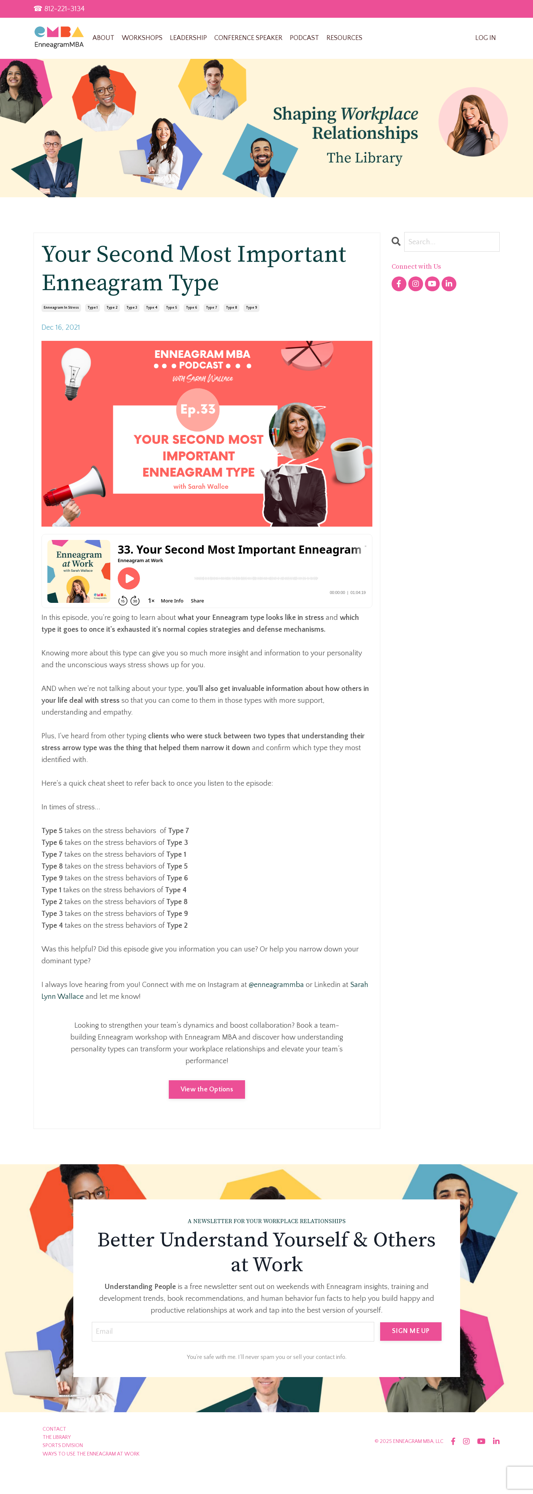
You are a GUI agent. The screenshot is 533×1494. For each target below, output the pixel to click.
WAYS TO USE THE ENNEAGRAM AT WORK (91, 1454)
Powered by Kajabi (479, 1475)
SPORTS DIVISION (63, 1445)
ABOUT (103, 38)
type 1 (92, 308)
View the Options (207, 1089)
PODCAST (304, 38)
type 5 (171, 308)
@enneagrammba (277, 985)
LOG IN (485, 38)
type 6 (191, 308)
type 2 (112, 308)
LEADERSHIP (188, 38)
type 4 (151, 308)
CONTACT (54, 1429)
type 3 (131, 308)
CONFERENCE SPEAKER (248, 38)
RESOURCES (344, 38)
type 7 (211, 308)
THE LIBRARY (57, 1437)
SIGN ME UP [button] (411, 1331)
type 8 (231, 308)
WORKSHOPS (142, 38)
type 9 (251, 308)
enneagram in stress (61, 308)
